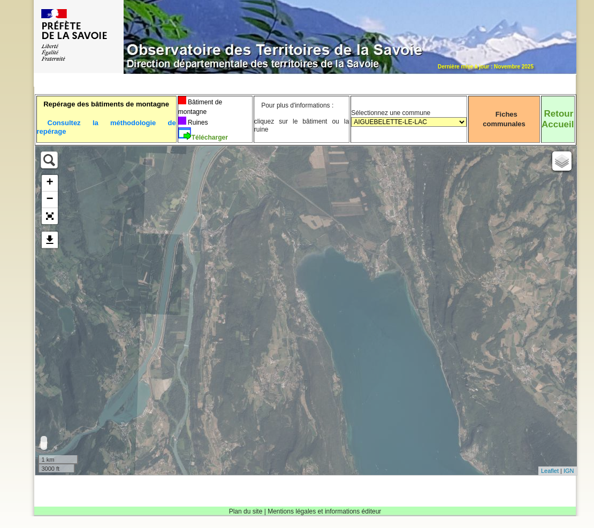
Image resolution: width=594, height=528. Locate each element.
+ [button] (49, 183)
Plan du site (246, 511)
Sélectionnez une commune (409, 122)
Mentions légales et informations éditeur (324, 511)
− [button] (49, 200)
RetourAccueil (558, 119)
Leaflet (550, 471)
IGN (568, 471)
